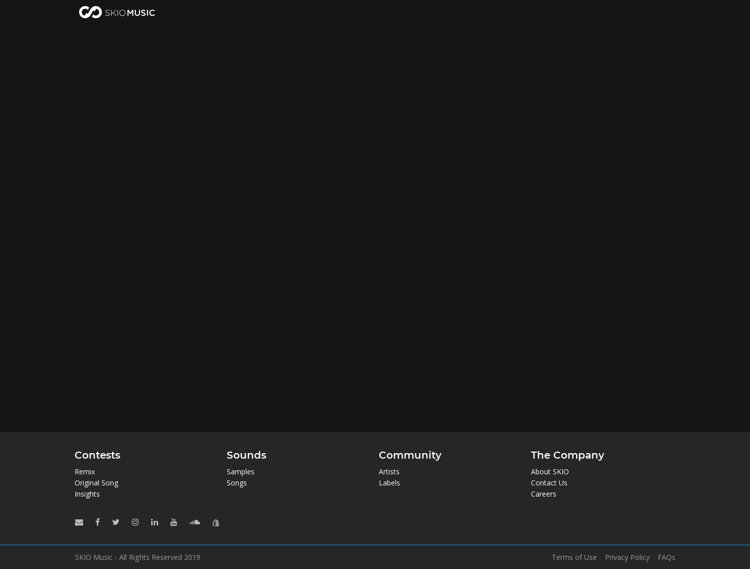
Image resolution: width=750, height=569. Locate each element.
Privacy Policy (627, 557)
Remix (85, 471)
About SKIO (550, 471)
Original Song (96, 482)
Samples (241, 471)
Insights (87, 494)
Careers (543, 494)
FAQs (666, 557)
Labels (389, 482)
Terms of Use (574, 557)
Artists (389, 471)
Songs (237, 482)
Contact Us (549, 482)
